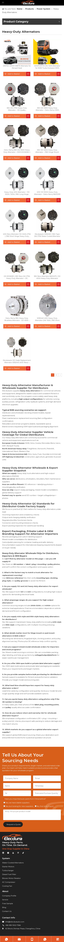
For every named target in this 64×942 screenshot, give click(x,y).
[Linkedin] (3, 852)
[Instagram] (8, 852)
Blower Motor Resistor (11, 878)
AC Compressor (8, 882)
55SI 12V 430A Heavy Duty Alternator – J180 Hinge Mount (47, 151)
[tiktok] (23, 852)
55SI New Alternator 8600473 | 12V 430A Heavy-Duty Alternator (47, 277)
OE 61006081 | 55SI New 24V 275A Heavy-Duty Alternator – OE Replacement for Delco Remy (17, 277)
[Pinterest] (18, 852)
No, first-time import (44, 806)
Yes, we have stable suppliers (16, 803)
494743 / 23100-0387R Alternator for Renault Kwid (17, 67)
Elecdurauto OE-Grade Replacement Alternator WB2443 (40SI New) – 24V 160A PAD (17, 361)
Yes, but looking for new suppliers (18, 806)
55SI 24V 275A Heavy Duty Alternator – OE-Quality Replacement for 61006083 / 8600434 (17, 109)
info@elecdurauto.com (14, 922)
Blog (4, 907)
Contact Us (6, 911)
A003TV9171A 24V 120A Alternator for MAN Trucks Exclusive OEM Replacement (47, 67)
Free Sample (7, 903)
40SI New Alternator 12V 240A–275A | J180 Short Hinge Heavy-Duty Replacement (17, 235)
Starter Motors (8, 867)
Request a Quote (14, 824)
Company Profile (9, 896)
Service (5, 900)
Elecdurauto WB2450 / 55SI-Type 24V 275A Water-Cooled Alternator (47, 235)
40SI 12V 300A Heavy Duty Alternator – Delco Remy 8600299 (47, 193)
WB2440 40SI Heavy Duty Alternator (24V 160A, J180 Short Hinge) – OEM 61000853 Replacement (47, 319)
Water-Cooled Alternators (13, 863)
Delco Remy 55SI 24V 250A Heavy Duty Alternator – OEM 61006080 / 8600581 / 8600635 (16, 151)
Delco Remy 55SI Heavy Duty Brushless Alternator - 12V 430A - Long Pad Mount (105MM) (16, 319)
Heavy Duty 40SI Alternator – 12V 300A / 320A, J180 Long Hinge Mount (17, 193)
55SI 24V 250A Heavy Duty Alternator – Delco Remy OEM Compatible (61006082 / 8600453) (47, 109)
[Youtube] (13, 852)
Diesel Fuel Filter (9, 874)
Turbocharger (8, 870)
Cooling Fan (7, 886)
